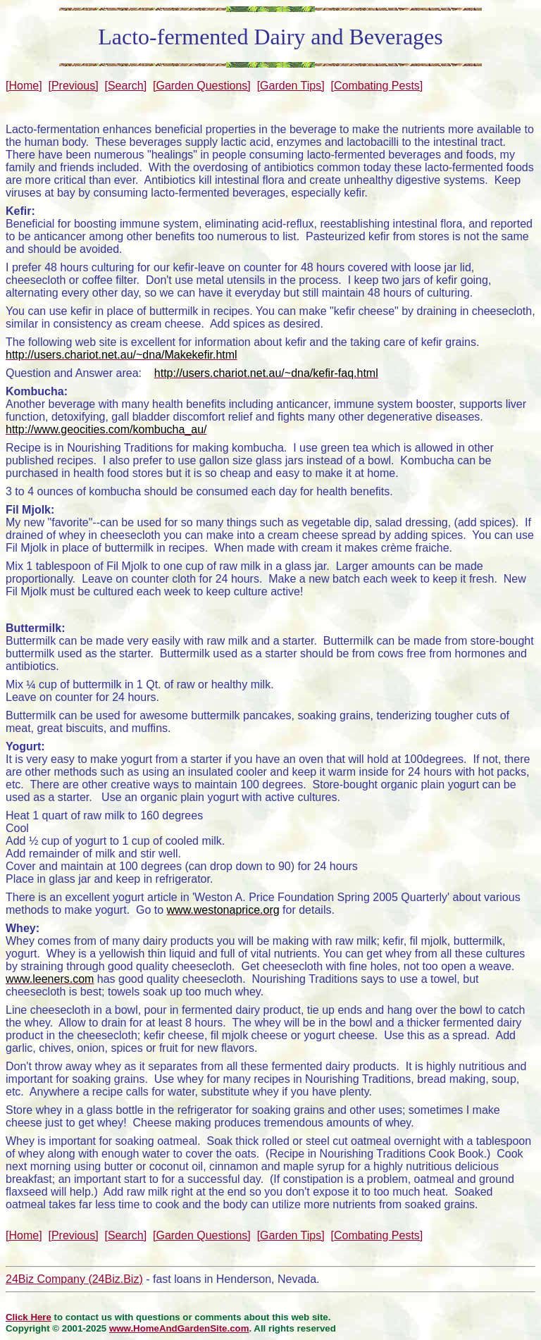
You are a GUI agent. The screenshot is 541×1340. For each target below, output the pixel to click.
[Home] (24, 86)
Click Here (28, 1317)
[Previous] (73, 86)
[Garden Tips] (291, 86)
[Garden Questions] (202, 86)
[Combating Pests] (377, 86)
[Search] (126, 86)
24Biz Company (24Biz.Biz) (74, 1279)
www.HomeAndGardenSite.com (179, 1328)
